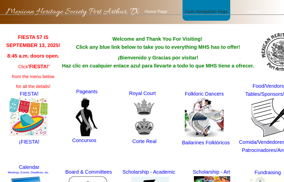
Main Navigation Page (206, 11)
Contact (253, 11)
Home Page (156, 11)
